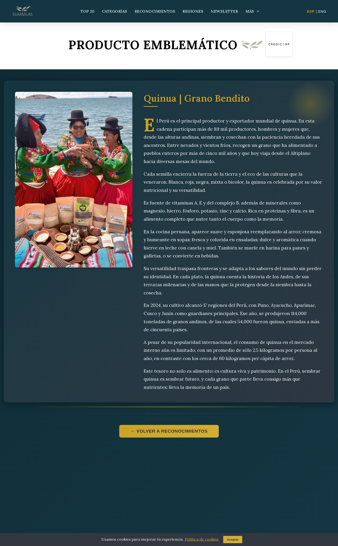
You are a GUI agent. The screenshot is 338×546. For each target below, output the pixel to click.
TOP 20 (88, 11)
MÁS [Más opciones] (253, 11)
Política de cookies (202, 539)
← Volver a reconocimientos (169, 431)
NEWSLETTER (224, 11)
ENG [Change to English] (322, 11)
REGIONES (193, 11)
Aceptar (233, 539)
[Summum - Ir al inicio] (22, 11)
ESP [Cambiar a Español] (311, 11)
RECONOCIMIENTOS (155, 11)
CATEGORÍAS (114, 11)
